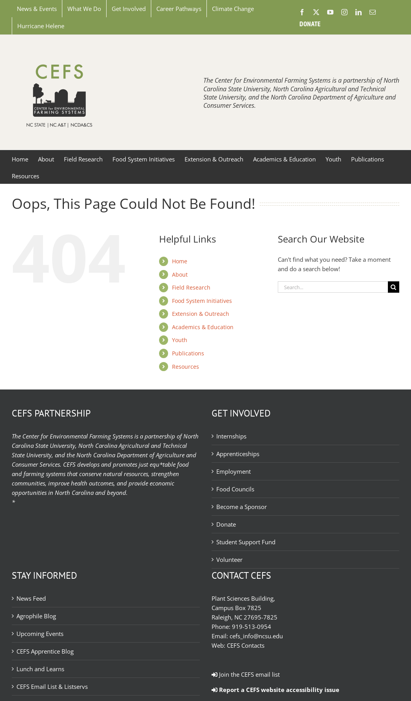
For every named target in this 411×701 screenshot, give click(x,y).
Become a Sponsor (241, 507)
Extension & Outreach (200, 313)
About (180, 274)
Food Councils (235, 489)
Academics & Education (203, 327)
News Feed (31, 598)
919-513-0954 (251, 626)
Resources (185, 366)
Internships (231, 436)
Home (179, 261)
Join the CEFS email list (246, 674)
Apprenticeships (237, 454)
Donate (226, 524)
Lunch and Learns (40, 669)
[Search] (393, 287)
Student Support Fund (245, 542)
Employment (233, 471)
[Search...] (333, 287)
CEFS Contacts (245, 645)
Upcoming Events (39, 634)
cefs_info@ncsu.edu (256, 636)
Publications (188, 353)
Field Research (191, 287)
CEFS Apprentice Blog (45, 651)
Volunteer (229, 559)
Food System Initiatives (202, 300)
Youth (179, 340)
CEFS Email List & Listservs (52, 686)
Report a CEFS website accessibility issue (275, 690)
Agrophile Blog (36, 616)
